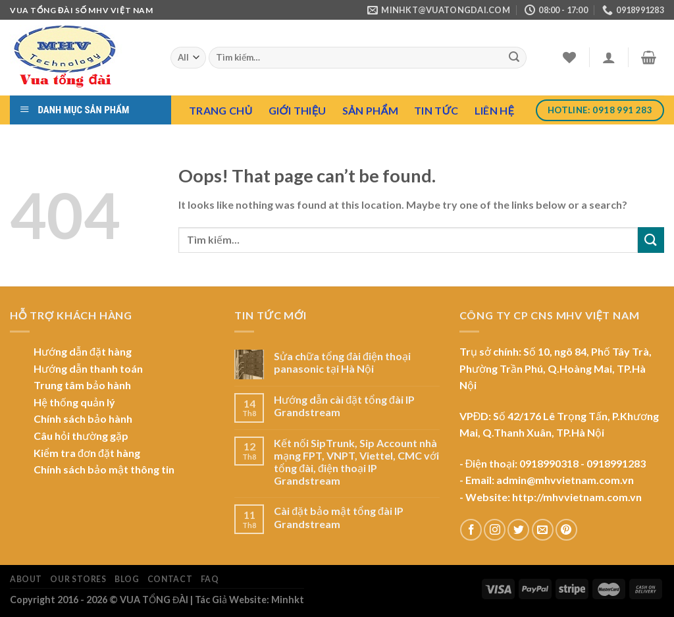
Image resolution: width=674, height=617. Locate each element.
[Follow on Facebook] (471, 530)
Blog (127, 579)
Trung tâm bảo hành (82, 385)
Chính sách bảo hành (83, 418)
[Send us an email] (543, 530)
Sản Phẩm (370, 110)
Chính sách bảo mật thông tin (104, 469)
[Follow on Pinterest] (566, 530)
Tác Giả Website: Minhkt (249, 599)
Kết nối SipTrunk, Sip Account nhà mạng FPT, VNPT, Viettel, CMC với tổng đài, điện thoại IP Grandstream (356, 462)
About (26, 579)
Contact (169, 579)
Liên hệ (494, 110)
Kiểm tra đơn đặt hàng (87, 452)
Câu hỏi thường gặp (81, 435)
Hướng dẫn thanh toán (88, 368)
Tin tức (436, 110)
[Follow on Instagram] (495, 530)
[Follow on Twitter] (518, 530)
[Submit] (514, 58)
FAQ (210, 579)
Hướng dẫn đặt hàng (83, 351)
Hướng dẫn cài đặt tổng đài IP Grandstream (344, 405)
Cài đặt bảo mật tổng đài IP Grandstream (338, 516)
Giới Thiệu (297, 110)
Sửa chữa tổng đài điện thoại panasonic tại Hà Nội (342, 362)
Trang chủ (221, 110)
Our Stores (78, 579)
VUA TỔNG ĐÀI (154, 599)
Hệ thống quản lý (74, 402)
